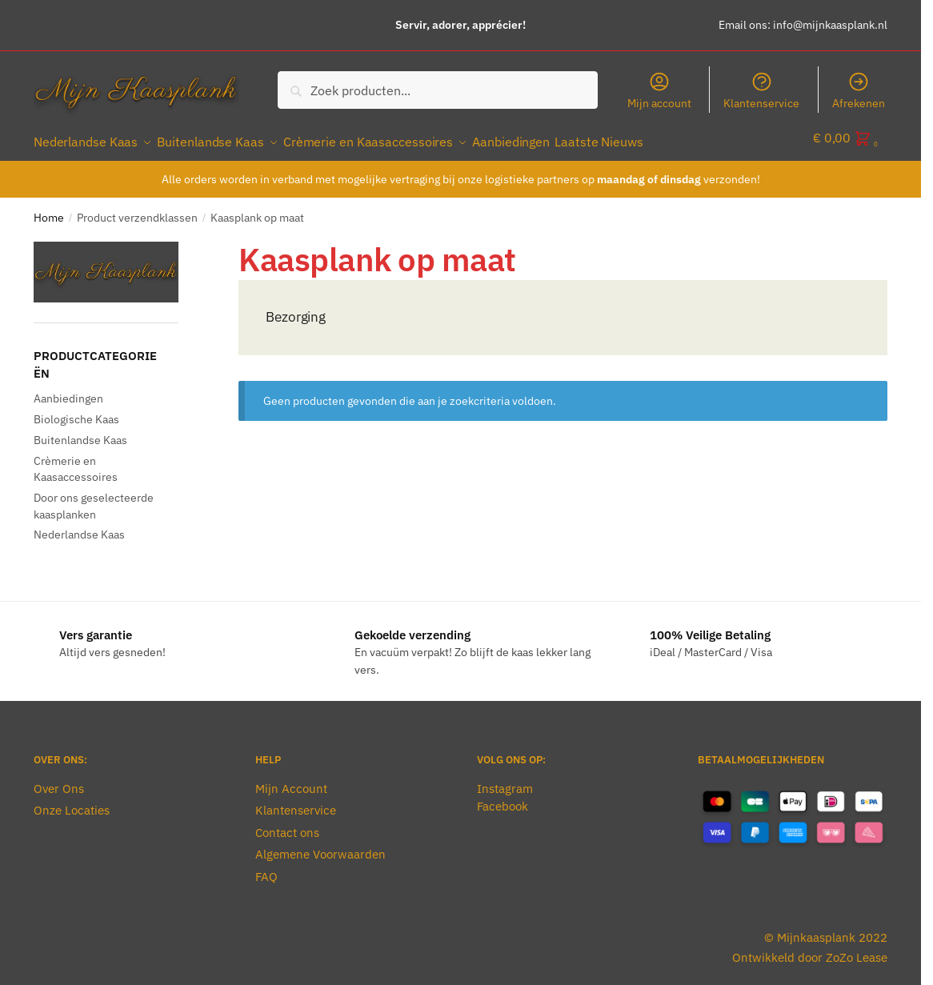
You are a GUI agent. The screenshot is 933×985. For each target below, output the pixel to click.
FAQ (266, 867)
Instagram (505, 779)
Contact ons (287, 823)
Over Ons (59, 779)
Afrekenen (858, 90)
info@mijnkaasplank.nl (830, 25)
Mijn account (659, 90)
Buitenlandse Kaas (80, 431)
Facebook (502, 797)
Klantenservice (761, 90)
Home (49, 209)
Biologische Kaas (76, 410)
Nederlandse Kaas (79, 526)
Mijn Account (291, 779)
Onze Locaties (72, 801)
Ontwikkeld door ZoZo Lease (809, 947)
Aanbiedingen (68, 389)
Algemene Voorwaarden (320, 845)
